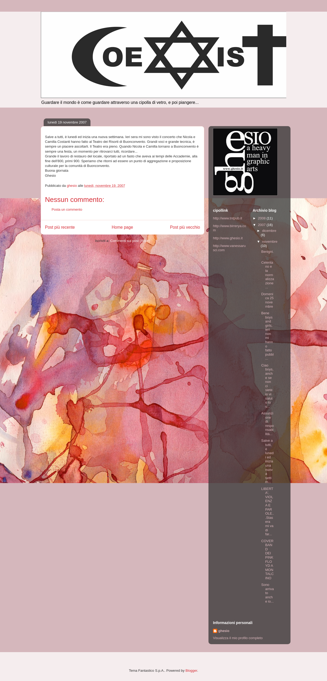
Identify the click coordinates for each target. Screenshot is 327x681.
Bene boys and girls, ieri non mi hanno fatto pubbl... (267, 336)
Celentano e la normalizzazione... (267, 274)
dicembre (269, 231)
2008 (262, 218)
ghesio (223, 631)
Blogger (191, 671)
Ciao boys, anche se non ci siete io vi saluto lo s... (267, 386)
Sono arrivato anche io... (267, 593)
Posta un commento (67, 209)
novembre (270, 242)
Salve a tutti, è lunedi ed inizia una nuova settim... (267, 461)
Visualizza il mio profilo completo (238, 638)
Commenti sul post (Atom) (130, 241)
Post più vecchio (185, 227)
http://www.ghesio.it (228, 238)
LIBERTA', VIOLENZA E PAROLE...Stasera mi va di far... (267, 511)
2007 (262, 225)
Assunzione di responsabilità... (267, 423)
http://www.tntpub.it (227, 218)
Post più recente (60, 227)
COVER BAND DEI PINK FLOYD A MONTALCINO (267, 559)
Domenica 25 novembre (267, 300)
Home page (122, 227)
